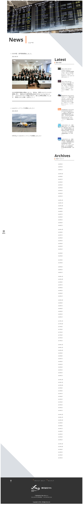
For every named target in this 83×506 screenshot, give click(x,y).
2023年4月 (60, 243)
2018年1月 (60, 317)
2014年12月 (60, 414)
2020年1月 (60, 272)
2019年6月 (60, 287)
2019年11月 (60, 276)
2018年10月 (60, 300)
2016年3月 (60, 370)
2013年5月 (60, 452)
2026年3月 (60, 166)
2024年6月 (60, 217)
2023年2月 (60, 249)
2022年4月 (60, 256)
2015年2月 (60, 407)
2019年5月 (60, 290)
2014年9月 (60, 422)
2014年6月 (60, 431)
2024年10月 (60, 205)
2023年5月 (60, 240)
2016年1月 (60, 375)
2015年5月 (60, 399)
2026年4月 (60, 164)
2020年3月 (60, 269)
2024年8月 (60, 211)
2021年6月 (60, 262)
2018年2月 (60, 314)
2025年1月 (60, 196)
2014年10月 (60, 420)
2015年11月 (60, 382)
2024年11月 (60, 203)
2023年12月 (60, 229)
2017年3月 (60, 337)
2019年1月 (60, 296)
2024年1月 (60, 225)
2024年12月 (60, 200)
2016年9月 (60, 353)
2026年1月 (60, 169)
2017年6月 (60, 329)
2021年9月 (60, 260)
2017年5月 (60, 332)
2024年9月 (60, 208)
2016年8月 (60, 356)
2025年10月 (60, 173)
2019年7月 (60, 285)
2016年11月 (60, 347)
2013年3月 (60, 457)
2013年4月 (60, 455)
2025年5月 (60, 185)
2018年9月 (60, 303)
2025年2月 (60, 193)
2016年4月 (60, 367)
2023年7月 (60, 235)
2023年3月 (60, 246)
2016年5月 (60, 364)
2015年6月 (60, 396)
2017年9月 (60, 326)
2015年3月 (60, 404)
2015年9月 (60, 388)
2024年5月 (60, 219)
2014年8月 (60, 425)
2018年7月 (60, 305)
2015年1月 (60, 410)
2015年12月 (60, 379)
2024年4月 (60, 222)
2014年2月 (60, 439)
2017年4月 (60, 335)
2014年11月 (60, 417)
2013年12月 (60, 443)
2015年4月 (60, 402)
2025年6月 (60, 182)
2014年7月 (60, 428)
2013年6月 (60, 449)
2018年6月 (60, 308)
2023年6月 (60, 238)
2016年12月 (60, 344)
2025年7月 (60, 179)
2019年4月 (60, 293)
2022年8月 (60, 253)
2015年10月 (60, 385)
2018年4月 (60, 311)
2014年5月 (60, 434)
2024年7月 (60, 214)
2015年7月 (60, 393)
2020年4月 (60, 266)
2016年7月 (60, 358)
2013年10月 (60, 446)
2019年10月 (60, 279)
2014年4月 (60, 437)
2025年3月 (60, 190)
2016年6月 (60, 361)
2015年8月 (60, 390)
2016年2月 (60, 372)
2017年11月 (60, 321)
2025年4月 (60, 187)
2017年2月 (60, 340)
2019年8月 (60, 282)
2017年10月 (60, 323)
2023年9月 (60, 232)
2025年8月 (60, 176)
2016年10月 (60, 350)
